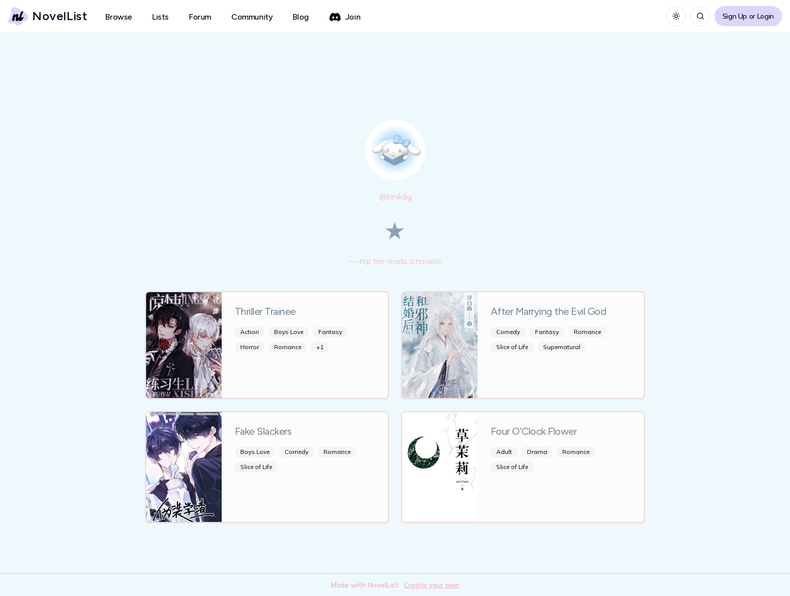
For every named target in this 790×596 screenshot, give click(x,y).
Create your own (431, 584)
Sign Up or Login (748, 16)
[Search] (700, 16)
